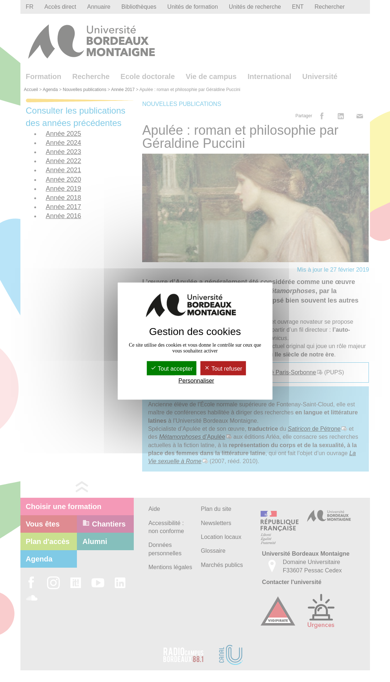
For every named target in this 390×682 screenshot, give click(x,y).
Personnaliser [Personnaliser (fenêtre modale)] (196, 381)
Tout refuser (223, 368)
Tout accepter (172, 368)
